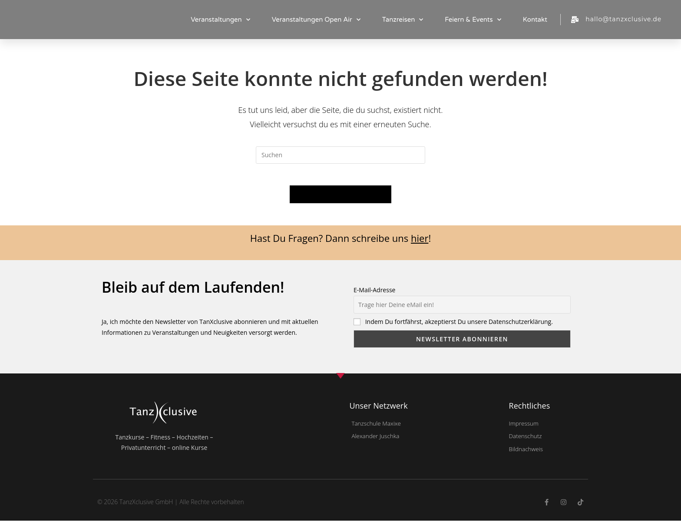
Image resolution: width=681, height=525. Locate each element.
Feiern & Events (473, 19)
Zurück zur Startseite (340, 199)
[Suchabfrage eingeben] (340, 155)
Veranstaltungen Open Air (316, 19)
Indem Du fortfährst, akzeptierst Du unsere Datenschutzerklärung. (459, 326)
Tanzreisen (402, 19)
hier (419, 242)
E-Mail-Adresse (374, 295)
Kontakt (535, 19)
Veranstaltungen (220, 19)
